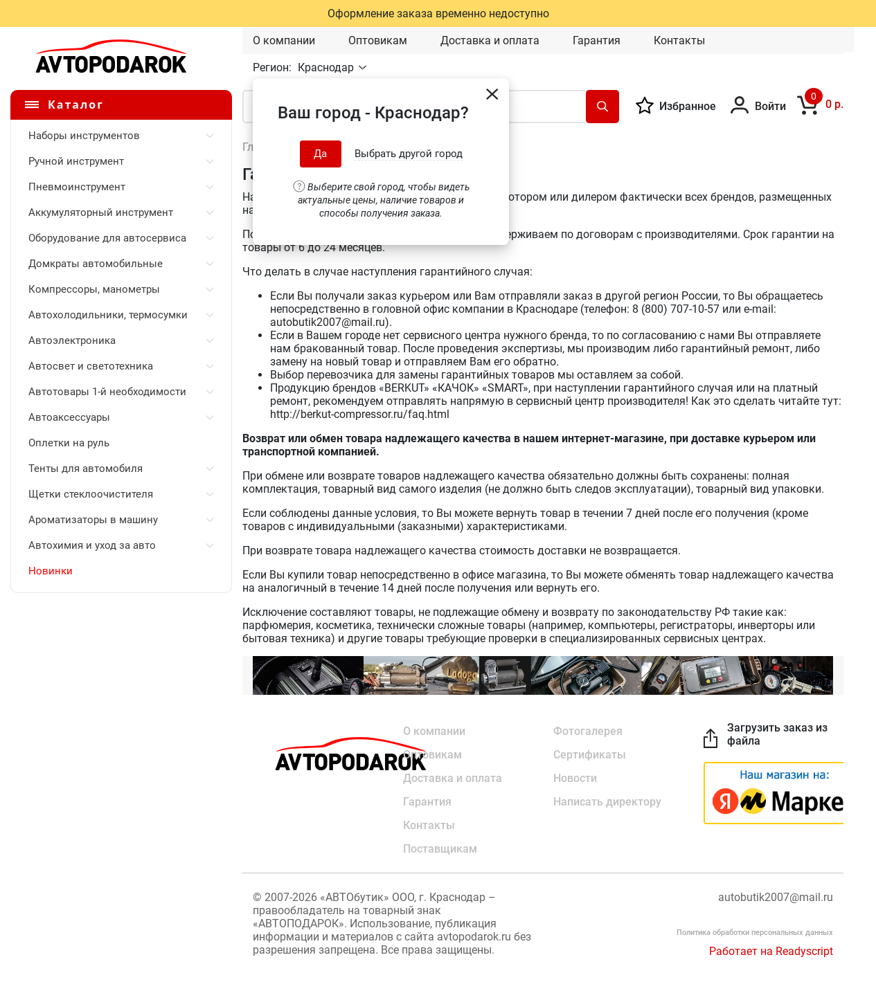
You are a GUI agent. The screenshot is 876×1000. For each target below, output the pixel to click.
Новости (575, 778)
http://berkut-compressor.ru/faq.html (359, 414)
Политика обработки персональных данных (755, 932)
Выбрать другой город (409, 153)
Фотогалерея (588, 731)
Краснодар (327, 67)
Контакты (679, 40)
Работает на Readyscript (771, 951)
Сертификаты (589, 754)
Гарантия (596, 40)
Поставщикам (440, 848)
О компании (284, 40)
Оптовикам (377, 40)
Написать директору (607, 801)
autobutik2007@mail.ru (327, 322)
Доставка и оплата (489, 40)
